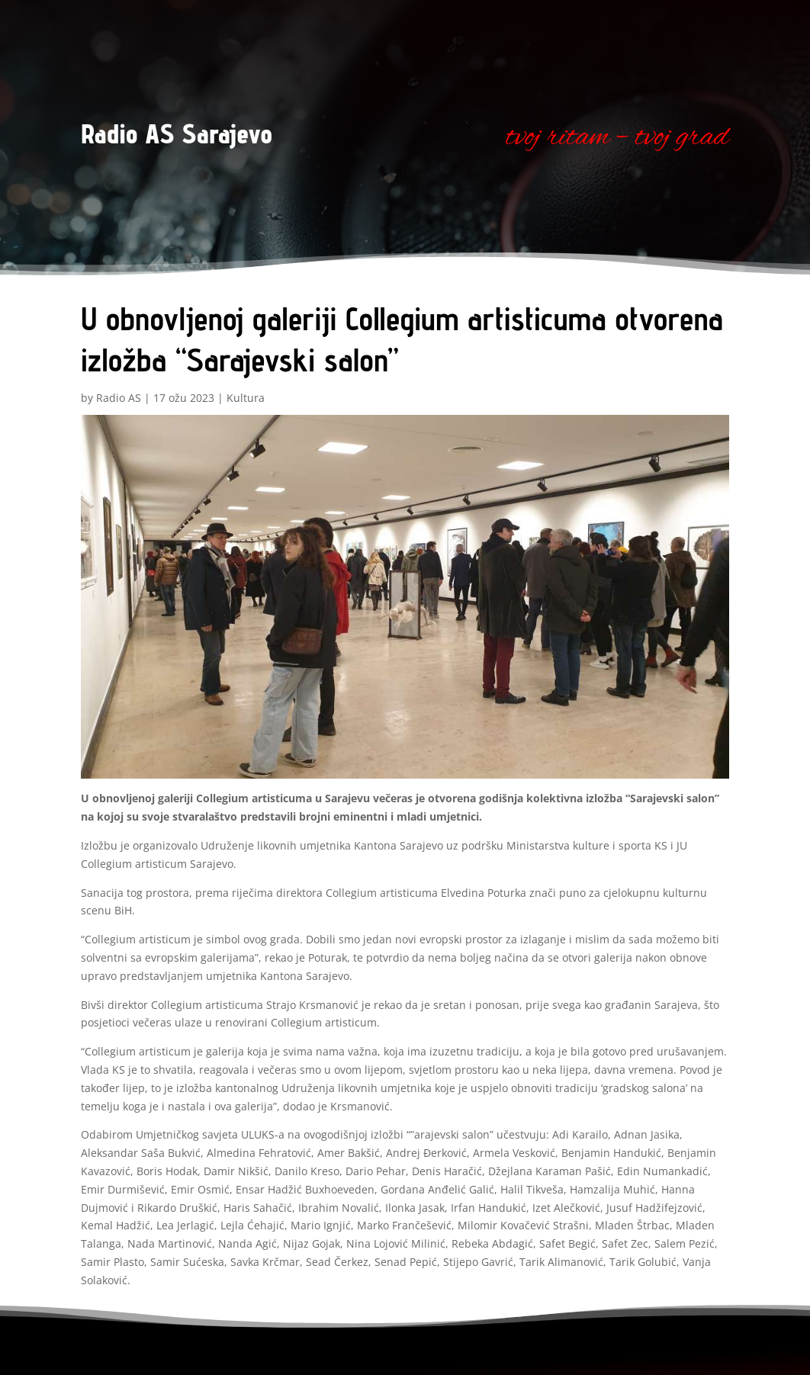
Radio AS (118, 397)
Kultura (246, 397)
